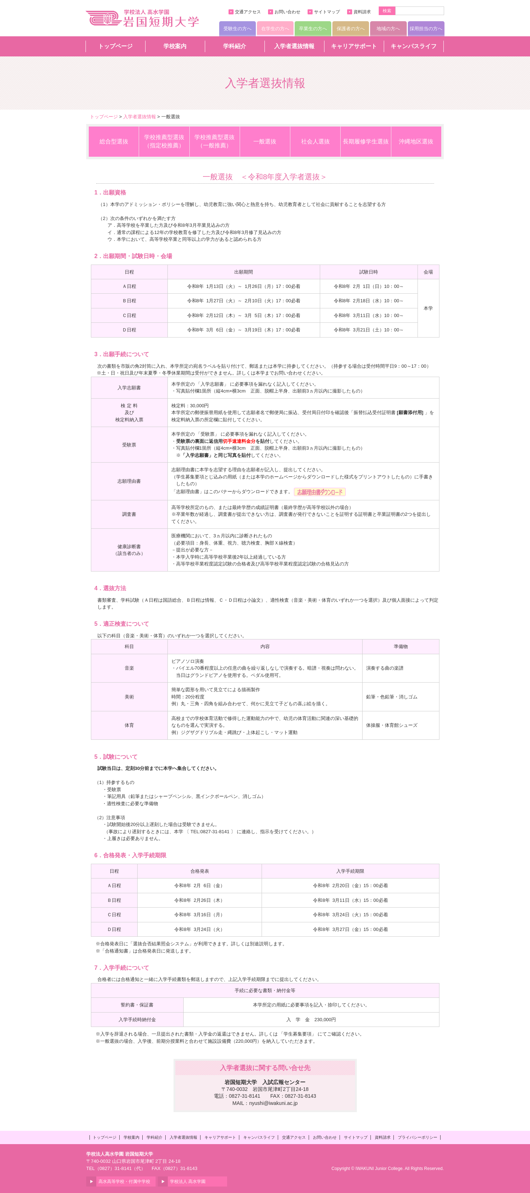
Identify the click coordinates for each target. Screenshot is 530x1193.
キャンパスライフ (414, 46)
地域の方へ (388, 28)
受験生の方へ (237, 28)
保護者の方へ (351, 28)
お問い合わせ (287, 11)
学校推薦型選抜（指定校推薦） (164, 141)
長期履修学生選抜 (366, 141)
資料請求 (362, 11)
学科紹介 (234, 46)
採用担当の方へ (426, 28)
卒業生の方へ (313, 28)
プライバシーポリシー (417, 1137)
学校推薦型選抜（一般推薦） (214, 141)
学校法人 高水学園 (188, 1181)
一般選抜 (264, 141)
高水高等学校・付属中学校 (124, 1181)
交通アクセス (248, 11)
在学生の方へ (275, 28)
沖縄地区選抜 (416, 141)
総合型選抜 (114, 141)
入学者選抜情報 (294, 46)
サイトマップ (327, 11)
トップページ (115, 46)
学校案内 (174, 46)
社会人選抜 (315, 141)
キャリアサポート (354, 46)
